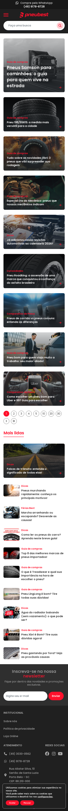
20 (51, 414)
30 (58, 414)
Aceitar (12, 803)
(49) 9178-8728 (16, 761)
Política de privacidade (19, 729)
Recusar (28, 803)
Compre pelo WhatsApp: (34, 4)
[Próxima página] (6, 421)
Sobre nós (10, 721)
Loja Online (10, 736)
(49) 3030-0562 (17, 754)
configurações (46, 796)
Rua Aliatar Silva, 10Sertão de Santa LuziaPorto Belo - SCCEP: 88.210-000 (20, 775)
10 (43, 414)
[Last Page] (14, 421)
